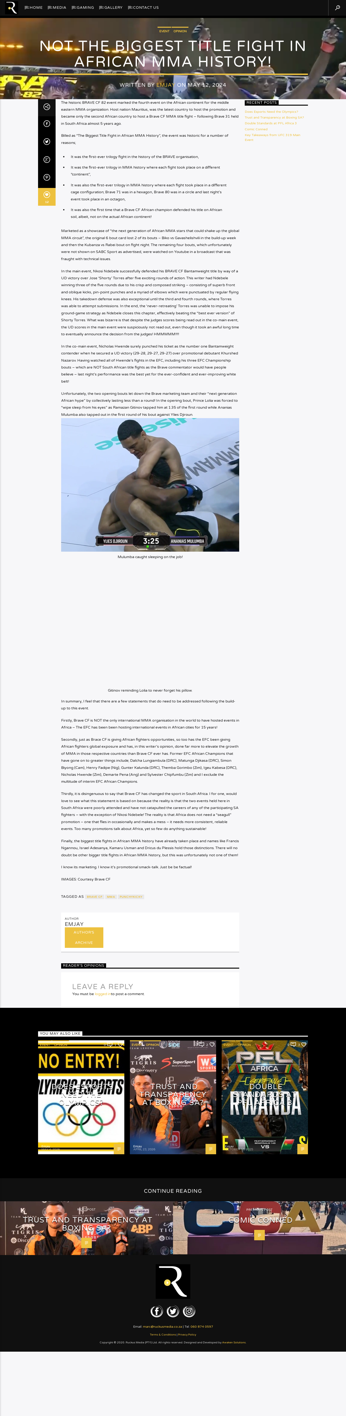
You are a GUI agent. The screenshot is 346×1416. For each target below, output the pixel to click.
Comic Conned (256, 717)
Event (164, 302)
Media (59, 7)
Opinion (180, 302)
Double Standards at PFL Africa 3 (271, 711)
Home (36, 7)
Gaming (85, 7)
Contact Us (146, 7)
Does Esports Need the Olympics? (271, 700)
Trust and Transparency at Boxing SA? (274, 705)
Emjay (166, 355)
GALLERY (113, 7)
